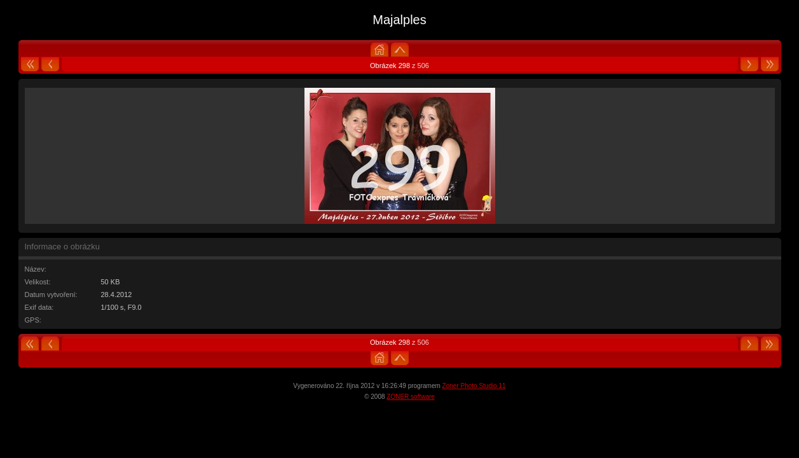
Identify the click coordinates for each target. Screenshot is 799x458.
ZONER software (410, 396)
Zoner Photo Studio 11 (474, 385)
